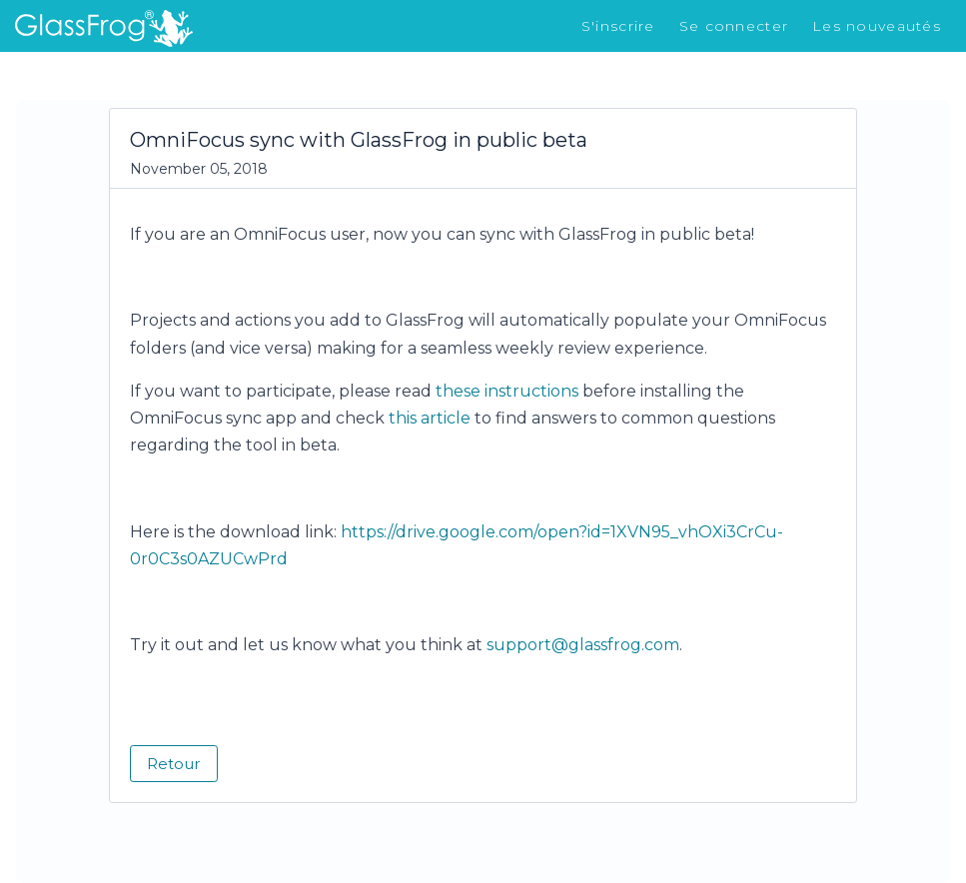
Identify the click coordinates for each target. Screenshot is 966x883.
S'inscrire (618, 26)
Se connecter (733, 26)
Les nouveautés (876, 26)
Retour (174, 763)
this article (430, 418)
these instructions (507, 391)
